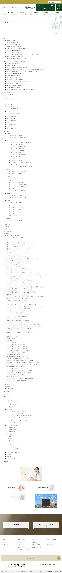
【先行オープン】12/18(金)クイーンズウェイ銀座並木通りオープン (22, 243)
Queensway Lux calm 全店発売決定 (15, 56)
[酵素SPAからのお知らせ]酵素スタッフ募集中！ (18, 321)
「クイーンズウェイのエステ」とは (17, 113)
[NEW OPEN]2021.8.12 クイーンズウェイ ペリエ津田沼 (19, 371)
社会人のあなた (12, 429)
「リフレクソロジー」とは (15, 102)
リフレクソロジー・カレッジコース (17, 411)
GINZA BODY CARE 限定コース (14, 46)
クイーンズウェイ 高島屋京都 (16, 202)
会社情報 (11, 407)
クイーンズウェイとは (9, 92)
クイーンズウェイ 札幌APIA (15, 135)
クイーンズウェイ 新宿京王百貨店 (17, 148)
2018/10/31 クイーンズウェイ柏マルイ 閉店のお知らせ (19, 309)
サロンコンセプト (6, 542)
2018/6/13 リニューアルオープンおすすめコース (18, 303)
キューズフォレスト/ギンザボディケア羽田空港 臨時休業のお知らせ (23, 379)
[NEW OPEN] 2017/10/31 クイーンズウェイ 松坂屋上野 (20, 281)
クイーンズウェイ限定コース (13, 44)
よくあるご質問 (7, 231)
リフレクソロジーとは (12, 95)
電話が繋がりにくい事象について (14, 83)
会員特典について (8, 234)
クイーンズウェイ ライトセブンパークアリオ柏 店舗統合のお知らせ (22, 305)
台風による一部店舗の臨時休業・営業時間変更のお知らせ (20, 89)
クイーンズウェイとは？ (8, 539)
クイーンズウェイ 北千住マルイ (16, 158)
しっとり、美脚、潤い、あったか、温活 (16, 345)
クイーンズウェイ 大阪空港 (15, 213)
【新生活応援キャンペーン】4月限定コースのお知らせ (19, 295)
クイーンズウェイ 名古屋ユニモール (17, 197)
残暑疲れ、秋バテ (11, 339)
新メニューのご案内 (11, 251)
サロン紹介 (6, 462)
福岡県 (8, 218)
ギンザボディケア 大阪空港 (15, 215)
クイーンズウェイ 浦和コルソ (16, 173)
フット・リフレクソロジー (13, 100)
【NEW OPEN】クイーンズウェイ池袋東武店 (17, 245)
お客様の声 (6, 229)
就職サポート (12, 445)
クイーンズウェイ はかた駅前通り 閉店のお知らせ (19, 373)
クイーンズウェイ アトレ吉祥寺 (16, 150)
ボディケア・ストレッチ (22, 547)
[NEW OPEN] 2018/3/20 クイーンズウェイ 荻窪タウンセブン (21, 293)
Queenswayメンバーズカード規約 (15, 237)
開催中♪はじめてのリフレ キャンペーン (16, 377)
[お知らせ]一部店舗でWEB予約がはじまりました (18, 301)
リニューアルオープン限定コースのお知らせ (17, 263)
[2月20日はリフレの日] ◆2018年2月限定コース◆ (18, 285)
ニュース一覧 (7, 241)
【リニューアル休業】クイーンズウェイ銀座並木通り (19, 247)
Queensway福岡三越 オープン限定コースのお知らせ (19, 261)
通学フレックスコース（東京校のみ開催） (21, 415)
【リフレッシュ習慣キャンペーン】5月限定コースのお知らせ (21, 299)
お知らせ (9, 456)
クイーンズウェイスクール (10, 399)
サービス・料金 (21, 539)
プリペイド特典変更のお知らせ (14, 73)
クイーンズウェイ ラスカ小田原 (16, 189)
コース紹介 (9, 409)
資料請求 (9, 454)
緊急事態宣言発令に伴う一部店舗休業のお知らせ (18, 357)
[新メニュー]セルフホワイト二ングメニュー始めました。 (20, 315)
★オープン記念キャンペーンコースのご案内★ (17, 253)
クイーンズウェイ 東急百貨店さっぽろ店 (18, 137)
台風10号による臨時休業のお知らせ (15, 50)
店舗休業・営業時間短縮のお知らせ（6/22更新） (18, 359)
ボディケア (9, 105)
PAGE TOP (31, 558)
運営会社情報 (7, 386)
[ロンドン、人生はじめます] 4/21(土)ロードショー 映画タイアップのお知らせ (25, 297)
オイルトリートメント (12, 107)
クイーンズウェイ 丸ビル (15, 164)
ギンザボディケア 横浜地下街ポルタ (17, 191)
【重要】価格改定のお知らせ (13, 75)
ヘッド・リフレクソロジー (13, 116)
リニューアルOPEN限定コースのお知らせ (16, 257)
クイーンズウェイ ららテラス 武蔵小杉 (18, 185)
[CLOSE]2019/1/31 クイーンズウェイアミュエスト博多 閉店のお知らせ (24, 323)
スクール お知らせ (11, 458)
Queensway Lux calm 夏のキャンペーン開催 (17, 58)
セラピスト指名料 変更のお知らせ (15, 265)
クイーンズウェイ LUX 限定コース (14, 52)
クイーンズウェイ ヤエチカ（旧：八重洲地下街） (20, 142)
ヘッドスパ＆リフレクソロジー (23, 549)
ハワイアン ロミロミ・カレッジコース (18, 420)
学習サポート (12, 441)
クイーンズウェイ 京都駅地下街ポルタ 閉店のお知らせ (20, 279)
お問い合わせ (7, 391)
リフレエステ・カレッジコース (16, 422)
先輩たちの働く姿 (15, 449)
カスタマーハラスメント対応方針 (20, 571)
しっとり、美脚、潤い (12, 343)
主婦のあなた (12, 431)
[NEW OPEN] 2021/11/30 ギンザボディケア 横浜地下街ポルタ (22, 71)
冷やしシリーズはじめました (13, 42)
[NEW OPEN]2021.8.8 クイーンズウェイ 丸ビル (18, 369)
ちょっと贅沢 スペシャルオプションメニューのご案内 (19, 331)
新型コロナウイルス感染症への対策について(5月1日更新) (20, 361)
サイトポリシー (7, 394)
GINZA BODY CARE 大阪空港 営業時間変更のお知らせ (19, 381)
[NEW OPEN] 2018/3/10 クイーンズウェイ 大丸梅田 (19, 289)
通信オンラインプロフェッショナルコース (21, 417)
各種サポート (10, 439)
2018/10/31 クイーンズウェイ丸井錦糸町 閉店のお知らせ (20, 311)
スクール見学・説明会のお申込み (14, 452)
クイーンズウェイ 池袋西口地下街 (17, 146)
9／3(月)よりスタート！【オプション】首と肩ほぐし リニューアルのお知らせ (25, 307)
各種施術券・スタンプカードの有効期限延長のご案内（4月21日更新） (23, 363)
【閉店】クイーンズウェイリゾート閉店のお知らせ (19, 249)
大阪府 (8, 205)
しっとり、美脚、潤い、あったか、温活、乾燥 (17, 347)
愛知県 (8, 193)
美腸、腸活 (9, 341)
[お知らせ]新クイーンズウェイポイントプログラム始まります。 (21, 329)
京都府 (8, 200)
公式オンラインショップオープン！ (15, 77)
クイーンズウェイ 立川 (14, 156)
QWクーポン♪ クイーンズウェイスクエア (17, 267)
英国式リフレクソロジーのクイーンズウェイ (14, 61)
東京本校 (11, 436)
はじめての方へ (7, 224)
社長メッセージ (12, 405)
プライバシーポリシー (5, 571)
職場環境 (13, 447)
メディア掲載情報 (51, 539)
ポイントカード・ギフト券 (13, 235)
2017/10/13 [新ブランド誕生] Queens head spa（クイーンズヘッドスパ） (24, 277)
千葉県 (8, 176)
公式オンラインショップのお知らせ (15, 79)
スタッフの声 (7, 226)
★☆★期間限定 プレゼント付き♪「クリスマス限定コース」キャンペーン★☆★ (25, 283)
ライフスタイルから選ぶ (12, 425)
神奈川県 (9, 181)
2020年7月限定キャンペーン (13, 63)
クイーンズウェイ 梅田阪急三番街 (17, 209)
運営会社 (49, 544)
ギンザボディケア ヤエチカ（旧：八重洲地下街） (20, 162)
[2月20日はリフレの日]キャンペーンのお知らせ (18, 351)
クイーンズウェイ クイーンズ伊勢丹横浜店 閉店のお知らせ (21, 271)
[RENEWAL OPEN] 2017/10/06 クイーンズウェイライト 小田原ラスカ (23, 275)
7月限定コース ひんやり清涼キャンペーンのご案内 (18, 333)
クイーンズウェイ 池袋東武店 (16, 152)
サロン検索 (6, 131)
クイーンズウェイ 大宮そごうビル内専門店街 (19, 171)
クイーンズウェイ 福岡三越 (15, 220)
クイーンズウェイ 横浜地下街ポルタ (17, 187)
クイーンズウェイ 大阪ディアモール (17, 211)
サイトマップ (7, 396)
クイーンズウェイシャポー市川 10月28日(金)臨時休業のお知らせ (22, 259)
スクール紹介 (10, 434)
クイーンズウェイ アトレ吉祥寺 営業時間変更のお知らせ (20, 273)
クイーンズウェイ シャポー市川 (16, 178)
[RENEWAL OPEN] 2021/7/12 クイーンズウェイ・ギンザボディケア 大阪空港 (25, 69)
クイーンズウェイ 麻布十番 (15, 144)
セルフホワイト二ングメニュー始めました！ (17, 313)
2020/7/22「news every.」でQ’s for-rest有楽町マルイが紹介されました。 (24, 365)
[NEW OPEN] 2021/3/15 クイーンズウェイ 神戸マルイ (20, 67)
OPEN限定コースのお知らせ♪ (14, 255)
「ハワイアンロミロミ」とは (16, 109)
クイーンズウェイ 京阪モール (16, 207)
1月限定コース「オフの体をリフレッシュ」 (17, 319)
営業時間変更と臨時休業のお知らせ (15, 355)
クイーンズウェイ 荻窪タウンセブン (17, 154)
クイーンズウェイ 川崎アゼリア (16, 183)
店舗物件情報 (10, 388)
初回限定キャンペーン (12, 65)
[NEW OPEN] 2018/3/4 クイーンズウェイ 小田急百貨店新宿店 (21, 291)
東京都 (8, 140)
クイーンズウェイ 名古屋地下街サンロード (19, 195)
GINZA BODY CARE (11, 118)
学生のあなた (12, 427)
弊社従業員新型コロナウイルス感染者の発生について (19, 367)
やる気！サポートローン (14, 443)
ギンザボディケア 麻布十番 (15, 160)
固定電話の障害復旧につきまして (14, 85)
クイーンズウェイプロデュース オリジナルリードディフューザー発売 (23, 54)
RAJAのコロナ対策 (11, 40)
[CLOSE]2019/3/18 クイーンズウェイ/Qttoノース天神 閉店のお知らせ (24, 325)
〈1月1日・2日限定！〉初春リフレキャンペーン (18, 48)
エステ (8, 111)
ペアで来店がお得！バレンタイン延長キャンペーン (19, 375)
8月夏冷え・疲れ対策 (12, 335)
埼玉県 (8, 169)
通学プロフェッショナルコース (18, 413)
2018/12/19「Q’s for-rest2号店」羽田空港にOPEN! (19, 317)
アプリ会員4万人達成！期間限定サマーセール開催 (18, 81)
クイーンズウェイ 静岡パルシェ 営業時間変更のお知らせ (20, 269)
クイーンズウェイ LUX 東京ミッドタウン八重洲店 (20, 166)
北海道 (8, 133)
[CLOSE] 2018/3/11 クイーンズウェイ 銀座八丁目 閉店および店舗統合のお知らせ (26, 287)
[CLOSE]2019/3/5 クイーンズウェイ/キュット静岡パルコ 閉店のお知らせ (24, 327)
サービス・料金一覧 (9, 98)
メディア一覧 (7, 384)
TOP (52, 33)
